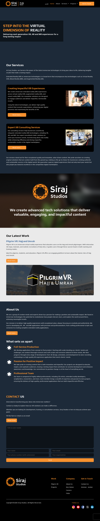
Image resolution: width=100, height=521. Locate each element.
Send (50, 460)
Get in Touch (86, 4)
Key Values (70, 487)
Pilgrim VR (54, 484)
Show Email (11, 420)
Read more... (17, 115)
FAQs (68, 493)
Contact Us (85, 484)
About (58, 4)
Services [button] (65, 4)
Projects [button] (73, 4)
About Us (69, 484)
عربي (46, 4)
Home (52, 4)
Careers (69, 490)
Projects (54, 487)
